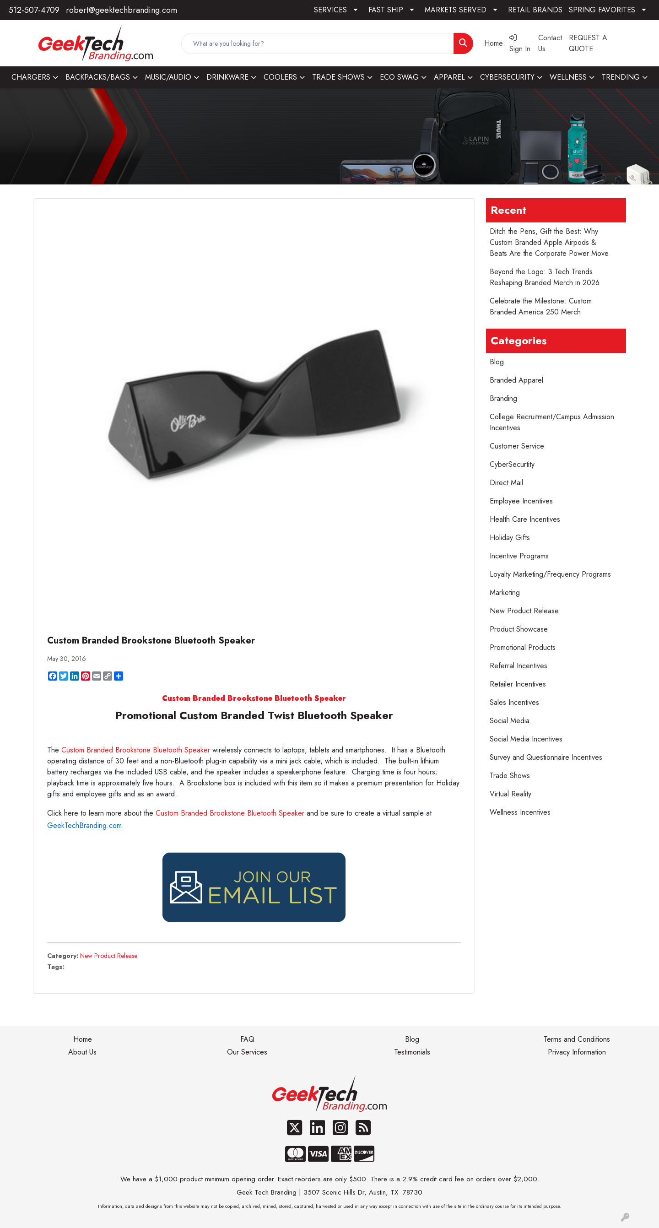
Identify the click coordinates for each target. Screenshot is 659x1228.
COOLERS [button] (280, 77)
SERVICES (330, 10)
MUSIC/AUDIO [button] (168, 77)
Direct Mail (506, 482)
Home (82, 1039)
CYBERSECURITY (507, 77)
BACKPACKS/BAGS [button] (97, 77)
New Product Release (108, 955)
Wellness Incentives (520, 812)
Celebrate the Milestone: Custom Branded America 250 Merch (541, 306)
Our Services (247, 1052)
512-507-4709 (34, 10)
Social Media (509, 720)
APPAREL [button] (449, 77)
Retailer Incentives (518, 684)
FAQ (247, 1039)
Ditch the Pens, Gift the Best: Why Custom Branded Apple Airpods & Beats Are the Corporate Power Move (549, 242)
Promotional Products (523, 647)
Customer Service (517, 446)
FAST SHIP (385, 10)
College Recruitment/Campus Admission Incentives (552, 422)
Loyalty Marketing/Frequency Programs (550, 574)
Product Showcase (519, 629)
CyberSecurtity (512, 464)
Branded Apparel (516, 380)
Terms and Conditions (577, 1039)
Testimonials (412, 1052)
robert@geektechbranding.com (121, 10)
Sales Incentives (514, 702)
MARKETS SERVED (455, 10)
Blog (497, 362)
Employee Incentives (521, 501)
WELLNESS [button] (568, 77)
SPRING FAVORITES (602, 10)
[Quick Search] (317, 43)
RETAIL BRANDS (535, 10)
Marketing (505, 592)
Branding (503, 398)
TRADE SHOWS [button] (338, 77)
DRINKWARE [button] (227, 77)
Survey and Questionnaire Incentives (546, 757)
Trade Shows (510, 775)
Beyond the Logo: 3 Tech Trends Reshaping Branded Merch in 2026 (545, 277)
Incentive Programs (519, 556)
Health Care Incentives (525, 519)
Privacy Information (577, 1052)
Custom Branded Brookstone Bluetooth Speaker (136, 750)
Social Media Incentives (526, 739)
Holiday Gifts (510, 537)
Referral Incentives (518, 665)
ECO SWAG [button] (399, 77)
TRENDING (621, 77)
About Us (82, 1052)
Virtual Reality (510, 794)
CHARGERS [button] (30, 77)
